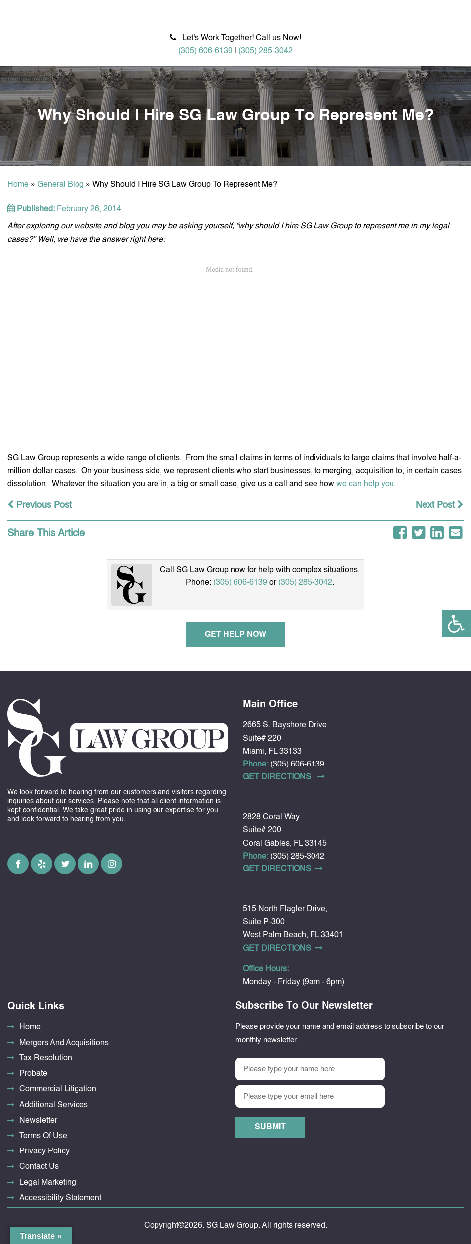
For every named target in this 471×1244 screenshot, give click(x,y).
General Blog (60, 185)
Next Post (440, 505)
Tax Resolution (45, 1058)
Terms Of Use (43, 1136)
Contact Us (39, 1167)
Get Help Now (235, 635)
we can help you (365, 484)
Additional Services (53, 1105)
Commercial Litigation (57, 1089)
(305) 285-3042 (265, 51)
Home (18, 185)
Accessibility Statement (60, 1198)
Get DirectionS (284, 776)
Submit (270, 1127)
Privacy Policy (44, 1151)
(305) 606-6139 (205, 51)
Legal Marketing (47, 1183)
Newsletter (38, 1121)
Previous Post (39, 505)
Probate (33, 1074)
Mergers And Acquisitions (64, 1043)
